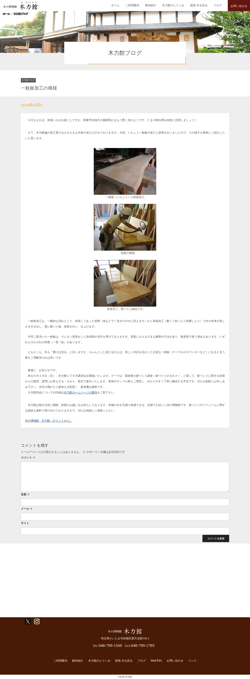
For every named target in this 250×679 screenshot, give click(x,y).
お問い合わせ (239, 6)
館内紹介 (155, 5)
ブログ (218, 5)
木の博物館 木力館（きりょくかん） (48, 420)
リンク (190, 660)
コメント (28, 457)
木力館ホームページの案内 (80, 392)
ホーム (122, 5)
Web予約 (155, 660)
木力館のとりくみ (176, 5)
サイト (25, 523)
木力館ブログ (21, 13)
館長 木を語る (201, 5)
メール (27, 508)
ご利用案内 (138, 5)
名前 (25, 494)
